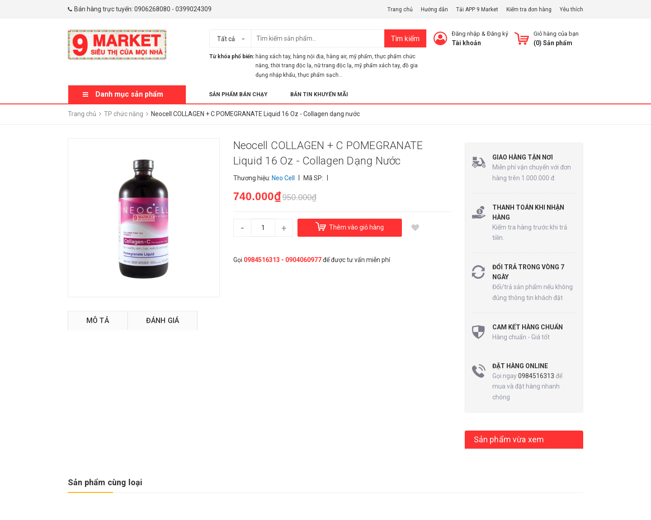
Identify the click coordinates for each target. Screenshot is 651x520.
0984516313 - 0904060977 (282, 259)
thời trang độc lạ (291, 65)
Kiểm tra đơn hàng (529, 9)
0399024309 (193, 9)
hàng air (336, 56)
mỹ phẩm (360, 56)
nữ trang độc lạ (333, 65)
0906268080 (152, 9)
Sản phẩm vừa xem (509, 439)
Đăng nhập (466, 33)
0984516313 (536, 375)
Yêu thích (571, 9)
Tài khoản (466, 43)
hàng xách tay (272, 56)
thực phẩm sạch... (320, 75)
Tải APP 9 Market (477, 9)
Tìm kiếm (405, 38)
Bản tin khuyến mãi (319, 94)
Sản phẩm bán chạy (238, 94)
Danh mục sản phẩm (129, 94)
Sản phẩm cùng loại (105, 482)
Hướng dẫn (434, 9)
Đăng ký (497, 33)
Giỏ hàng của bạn (556, 33)
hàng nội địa (308, 56)
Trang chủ (400, 9)
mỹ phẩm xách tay (377, 65)
